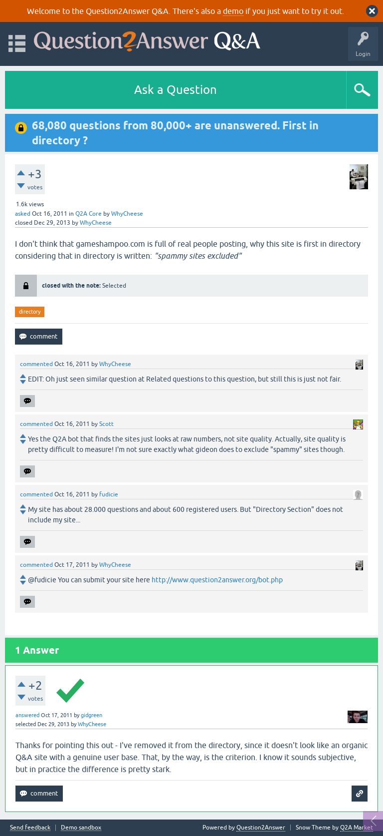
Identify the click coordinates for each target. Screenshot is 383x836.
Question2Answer (260, 827)
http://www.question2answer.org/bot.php (217, 580)
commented (36, 364)
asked (22, 213)
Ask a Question (175, 89)
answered (27, 715)
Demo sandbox (81, 828)
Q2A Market (356, 827)
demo (233, 10)
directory (29, 312)
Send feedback (30, 828)
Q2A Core (88, 213)
